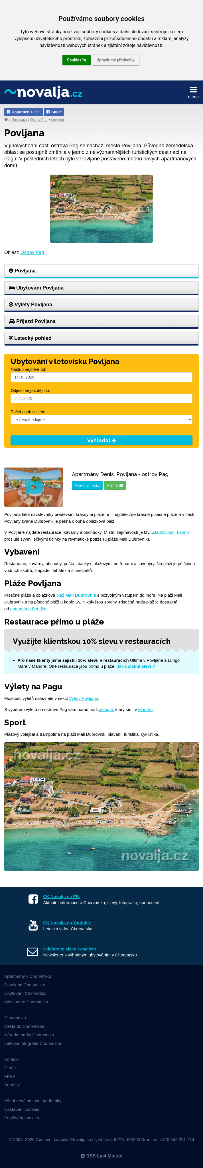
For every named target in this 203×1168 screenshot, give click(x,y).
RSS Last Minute (101, 1155)
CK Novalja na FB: (61, 896)
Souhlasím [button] (76, 60)
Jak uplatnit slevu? (136, 666)
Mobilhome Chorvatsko (26, 1001)
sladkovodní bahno (171, 532)
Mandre (145, 709)
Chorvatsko (15, 1017)
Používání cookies (21, 1117)
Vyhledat (101, 440)
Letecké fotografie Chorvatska (32, 1043)
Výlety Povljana (30, 304)
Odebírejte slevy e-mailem (69, 948)
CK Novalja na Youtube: (67, 922)
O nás (10, 1067)
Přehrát (115, 485)
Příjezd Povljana (32, 321)
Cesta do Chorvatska (24, 1026)
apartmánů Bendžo (28, 608)
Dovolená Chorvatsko (24, 984)
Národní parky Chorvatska (29, 1034)
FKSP (9, 1076)
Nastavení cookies (21, 1109)
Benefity (12, 1084)
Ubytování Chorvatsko (25, 993)
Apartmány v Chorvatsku (27, 976)
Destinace (19, 120)
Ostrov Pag (38, 120)
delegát (106, 709)
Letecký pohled (30, 338)
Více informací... (87, 485)
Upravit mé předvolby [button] (116, 60)
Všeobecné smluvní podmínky (32, 1100)
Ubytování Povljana (36, 288)
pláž (76, 595)
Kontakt (11, 1059)
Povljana (57, 120)
